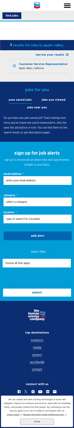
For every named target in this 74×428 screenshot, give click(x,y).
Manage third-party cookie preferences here (44, 414)
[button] (11, 15)
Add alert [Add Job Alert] (37, 236)
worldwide (37, 362)
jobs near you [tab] (37, 107)
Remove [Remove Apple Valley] (48, 251)
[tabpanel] (37, 125)
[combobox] (37, 219)
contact (37, 369)
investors (37, 340)
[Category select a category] (37, 202)
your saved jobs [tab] (20, 100)
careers (37, 355)
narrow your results (50, 55)
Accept (37, 421)
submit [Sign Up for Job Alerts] (37, 292)
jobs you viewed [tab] (53, 100)
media (37, 347)
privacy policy (14, 414)
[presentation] (37, 277)
